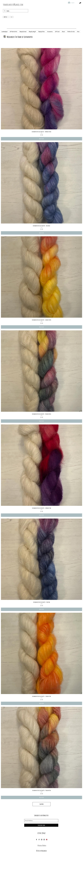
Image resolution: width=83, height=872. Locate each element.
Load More (41, 804)
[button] (80, 3)
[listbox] (8, 17)
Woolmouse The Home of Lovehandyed (20, 36)
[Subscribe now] (41, 825)
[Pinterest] (47, 839)
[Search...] (15, 11)
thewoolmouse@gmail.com (13, 4)
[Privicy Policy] (42, 845)
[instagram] (41, 839)
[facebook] (36, 839)
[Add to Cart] (41, 138)
